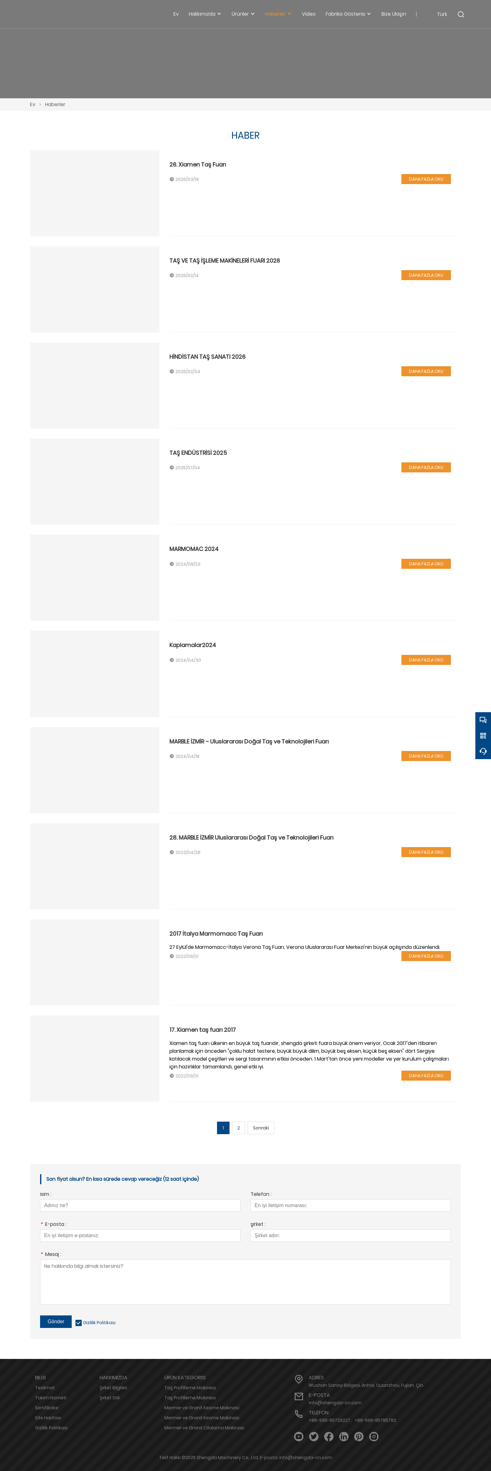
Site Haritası (48, 1418)
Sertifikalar (47, 1408)
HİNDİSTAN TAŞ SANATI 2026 (207, 357)
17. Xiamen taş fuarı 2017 (202, 1030)
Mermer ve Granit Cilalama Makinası (204, 1428)
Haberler (55, 104)
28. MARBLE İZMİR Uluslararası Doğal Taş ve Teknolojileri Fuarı (251, 837)
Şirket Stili (110, 1398)
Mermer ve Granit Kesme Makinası (201, 1408)
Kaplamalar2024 (192, 645)
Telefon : (261, 1195)
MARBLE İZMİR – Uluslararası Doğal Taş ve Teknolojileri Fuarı (249, 741)
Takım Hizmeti (50, 1398)
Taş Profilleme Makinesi (190, 1388)
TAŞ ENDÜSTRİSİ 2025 (198, 453)
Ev (32, 104)
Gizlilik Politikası (99, 1322)
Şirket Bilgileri (113, 1388)
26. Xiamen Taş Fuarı (197, 164)
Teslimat (45, 1388)
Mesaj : (50, 1255)
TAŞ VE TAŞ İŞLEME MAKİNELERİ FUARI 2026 (224, 261)
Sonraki (261, 1128)
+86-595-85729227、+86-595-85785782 (352, 1420)
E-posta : (53, 1225)
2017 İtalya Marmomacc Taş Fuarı (216, 934)
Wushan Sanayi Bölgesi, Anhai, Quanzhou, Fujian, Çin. (366, 1385)
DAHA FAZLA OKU (426, 179)
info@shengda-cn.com (335, 1403)
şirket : (258, 1225)
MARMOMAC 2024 (194, 549)
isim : (45, 1195)
